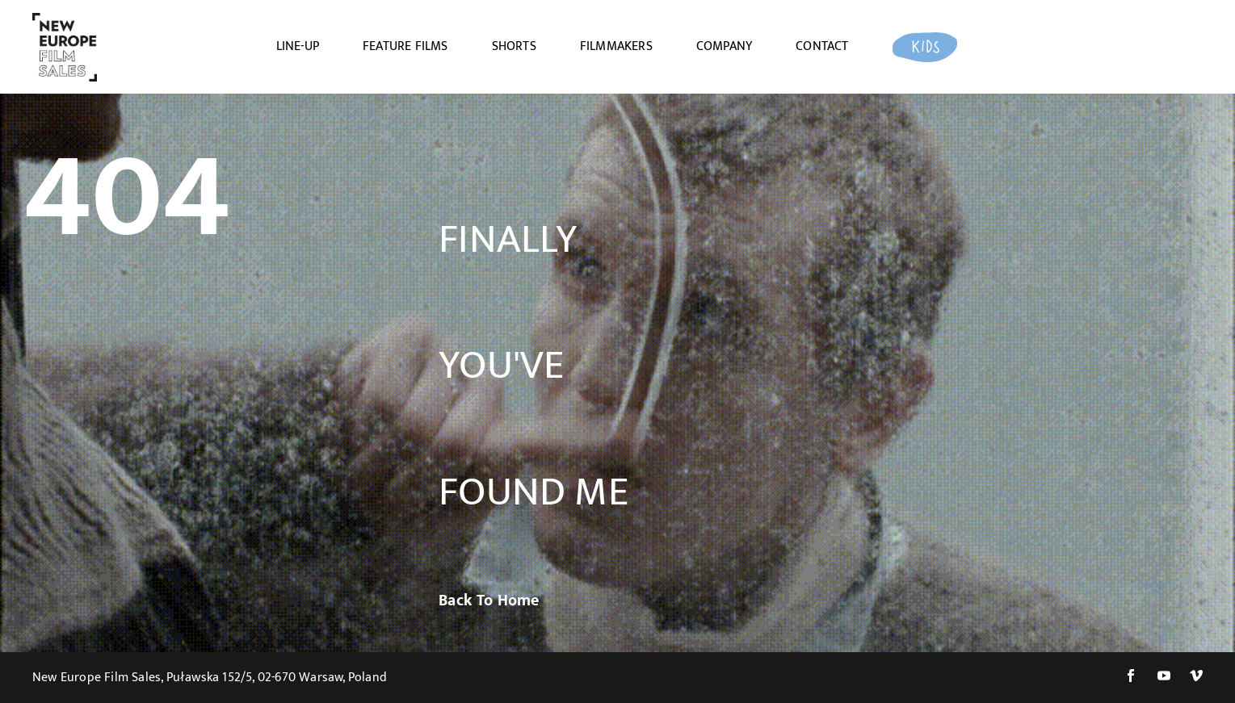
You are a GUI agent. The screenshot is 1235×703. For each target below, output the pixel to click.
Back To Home (489, 600)
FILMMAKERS (616, 47)
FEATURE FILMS (405, 47)
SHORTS (514, 47)
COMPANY (724, 47)
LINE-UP (297, 47)
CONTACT (822, 47)
